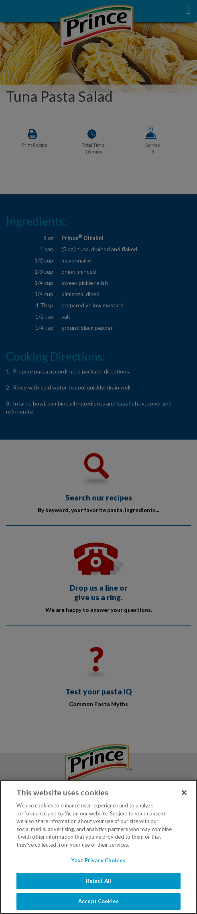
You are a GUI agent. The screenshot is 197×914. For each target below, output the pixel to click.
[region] (98, 847)
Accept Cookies (98, 901)
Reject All (98, 881)
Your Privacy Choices (98, 860)
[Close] (184, 792)
